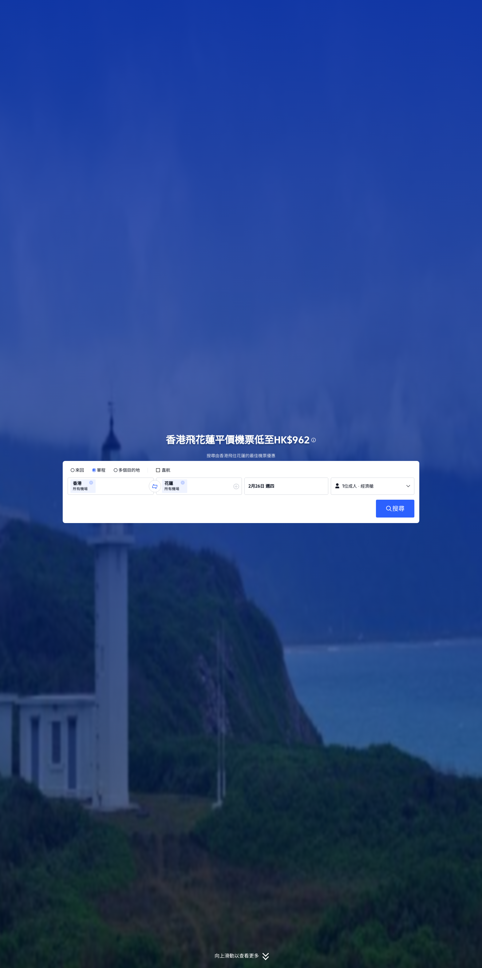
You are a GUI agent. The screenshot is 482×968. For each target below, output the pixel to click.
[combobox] (99, 486)
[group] (111, 486)
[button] (440, 10)
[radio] (77, 470)
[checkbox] (163, 470)
